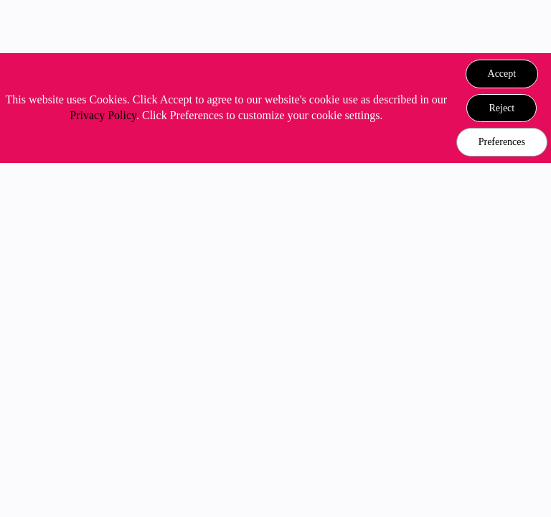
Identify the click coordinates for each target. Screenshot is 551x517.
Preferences (502, 141)
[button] (502, 74)
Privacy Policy (103, 115)
